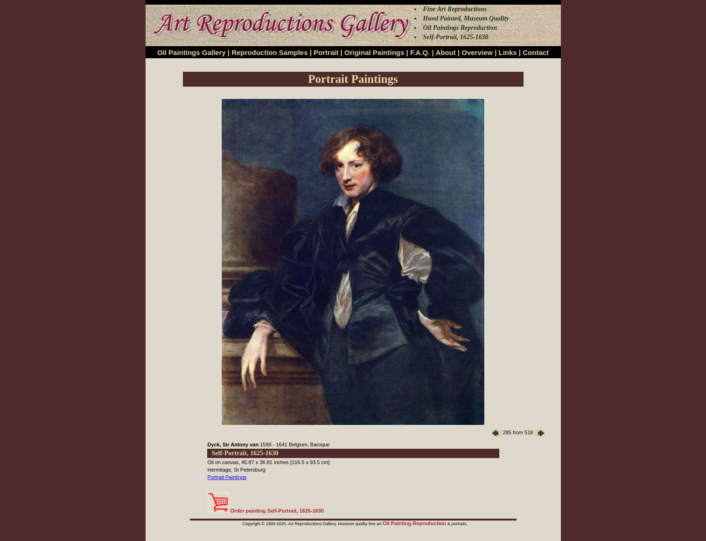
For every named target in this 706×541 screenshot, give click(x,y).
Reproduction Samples (269, 52)
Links (508, 52)
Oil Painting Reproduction (415, 523)
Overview (477, 52)
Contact (536, 52)
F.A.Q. (420, 52)
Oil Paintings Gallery (191, 52)
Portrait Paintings (227, 477)
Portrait (326, 52)
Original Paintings (374, 52)
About (445, 52)
